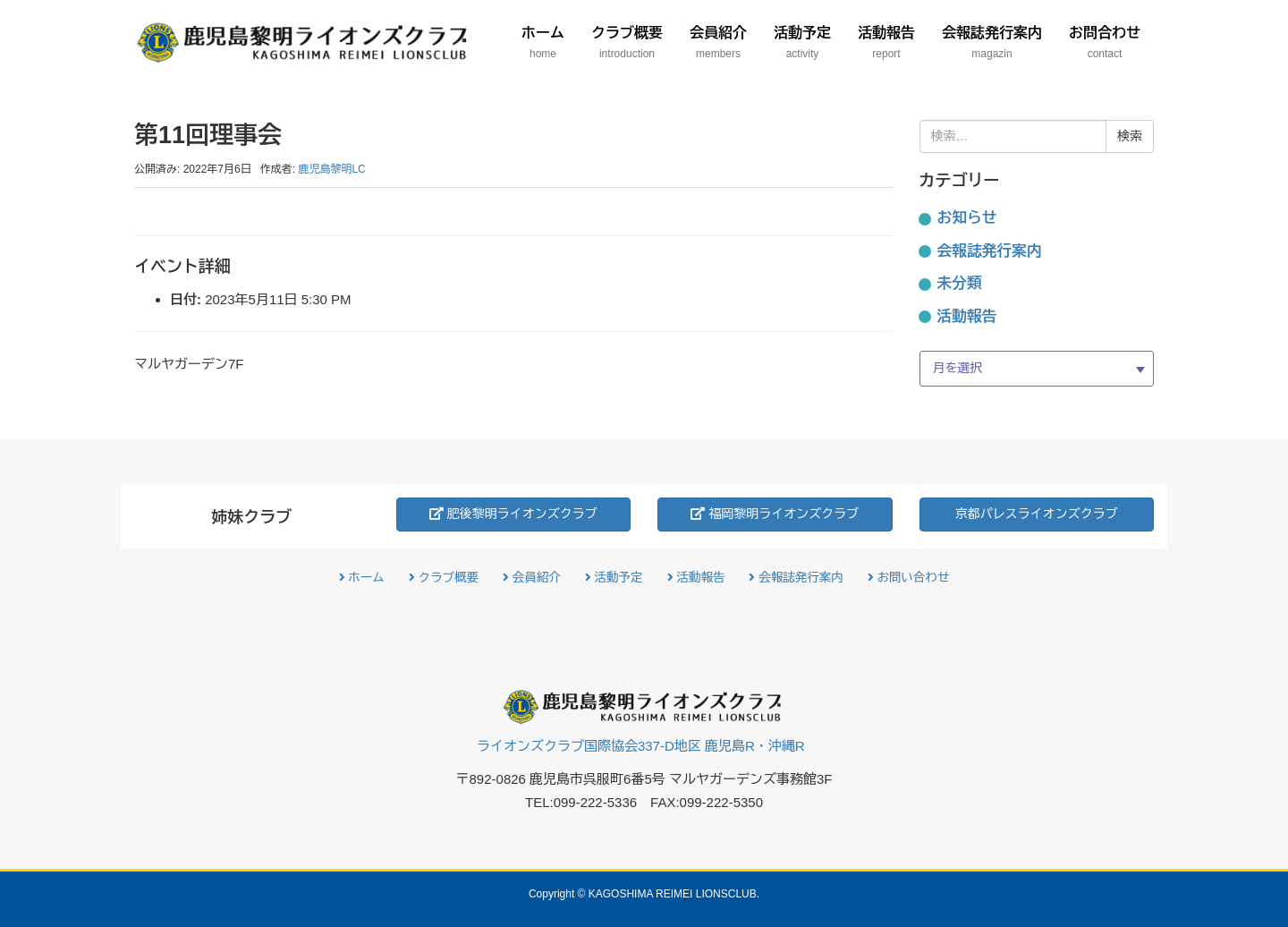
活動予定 (614, 577)
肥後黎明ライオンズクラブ (513, 513)
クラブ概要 (444, 577)
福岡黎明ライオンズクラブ (775, 513)
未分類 (959, 283)
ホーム (362, 577)
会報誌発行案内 (989, 250)
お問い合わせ (909, 577)
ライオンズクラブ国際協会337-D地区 (641, 745)
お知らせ (967, 217)
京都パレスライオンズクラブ (1036, 513)
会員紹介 (532, 577)
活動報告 (967, 316)
